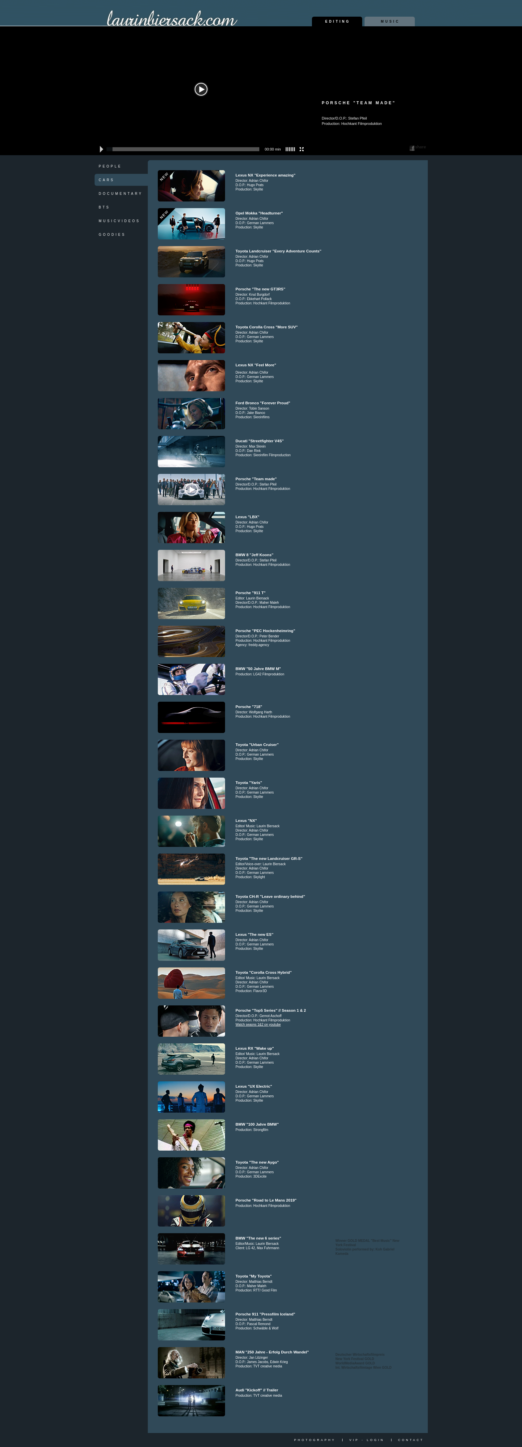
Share (417, 148)
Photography (315, 1440)
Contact (411, 1440)
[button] (100, 149)
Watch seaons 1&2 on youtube (258, 1024)
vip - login (366, 1440)
